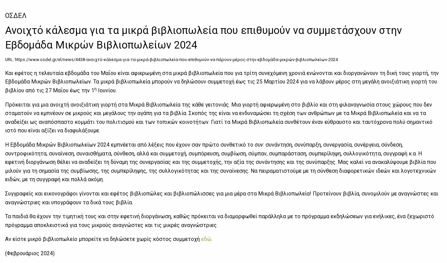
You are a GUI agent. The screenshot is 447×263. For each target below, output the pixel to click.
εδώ (206, 239)
